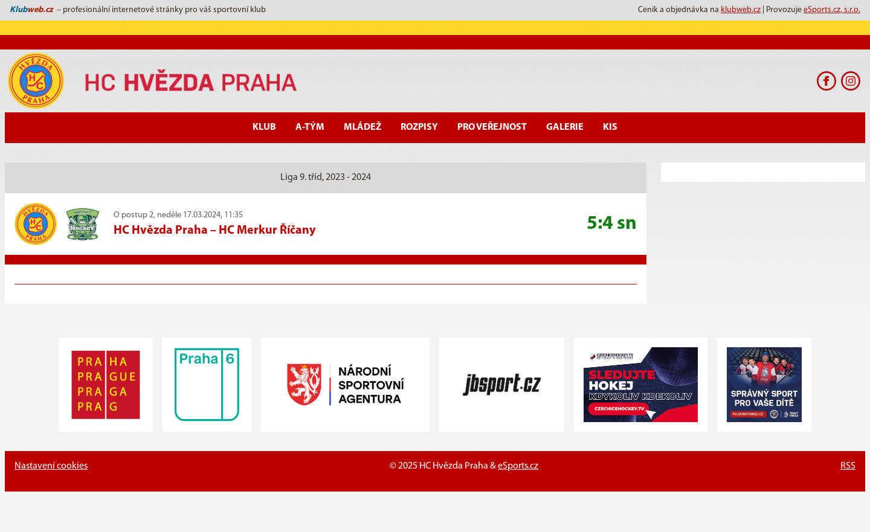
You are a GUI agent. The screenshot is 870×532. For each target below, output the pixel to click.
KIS (610, 127)
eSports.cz (518, 466)
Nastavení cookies (51, 466)
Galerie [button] (565, 127)
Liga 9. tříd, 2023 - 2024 (325, 177)
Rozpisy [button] (419, 127)
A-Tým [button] (309, 127)
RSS (848, 466)
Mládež (362, 127)
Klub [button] (264, 127)
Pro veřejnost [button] (492, 127)
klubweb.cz (741, 9)
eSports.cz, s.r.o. (832, 9)
